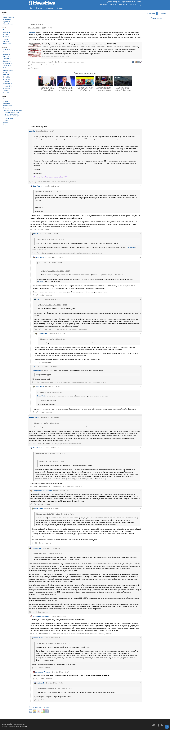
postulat (32, 131)
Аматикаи (73, 182)
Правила (163, 13)
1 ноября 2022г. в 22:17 (60, 672)
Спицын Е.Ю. (7, 81)
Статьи (6, 120)
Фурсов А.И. (7, 88)
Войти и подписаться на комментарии (71, 62)
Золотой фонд (7, 15)
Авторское (49, 8)
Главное (39, 8)
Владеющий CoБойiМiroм (75, 253)
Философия (6, 32)
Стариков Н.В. (7, 84)
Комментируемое (8, 17)
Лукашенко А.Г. (8, 70)
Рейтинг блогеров (8, 24)
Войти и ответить (44, 182)
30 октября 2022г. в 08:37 (51, 186)
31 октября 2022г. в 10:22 (51, 299)
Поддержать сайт (157, 18)
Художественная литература (13, 110)
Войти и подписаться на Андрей (41, 62)
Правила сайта (7, 724)
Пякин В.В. (6, 79)
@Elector (40, 263)
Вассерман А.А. (8, 52)
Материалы (133, 4)
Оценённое (6, 21)
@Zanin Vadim (41, 239)
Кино (4, 99)
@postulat (38, 191)
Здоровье (6, 41)
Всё (31, 8)
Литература (6, 108)
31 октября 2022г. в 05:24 (49, 234)
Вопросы (60, 8)
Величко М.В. (7, 54)
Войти (139, 1)
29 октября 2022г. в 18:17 (45, 131)
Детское (5, 122)
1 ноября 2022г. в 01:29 (46, 367)
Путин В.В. (6, 77)
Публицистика (8, 118)
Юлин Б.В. (6, 93)
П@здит (131, 247)
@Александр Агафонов (45, 643)
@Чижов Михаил (41, 453)
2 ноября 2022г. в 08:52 (52, 508)
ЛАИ (4, 68)
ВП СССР (6, 56)
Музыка (5, 101)
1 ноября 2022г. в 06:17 (53, 386)
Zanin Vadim (36, 186)
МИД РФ (5, 72)
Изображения (7, 106)
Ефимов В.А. (7, 61)
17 (45, 28)
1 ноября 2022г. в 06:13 (49, 548)
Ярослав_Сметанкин (53, 65)
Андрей (32, 32)
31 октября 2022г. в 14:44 (51, 448)
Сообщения (112, 4)
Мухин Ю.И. (7, 75)
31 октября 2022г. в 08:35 (54, 257)
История (5, 34)
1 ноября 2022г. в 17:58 (61, 491)
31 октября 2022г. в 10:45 (56, 333)
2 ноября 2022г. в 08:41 (54, 683)
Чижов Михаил (96, 253)
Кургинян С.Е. (7, 65)
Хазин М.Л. (6, 90)
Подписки (103, 4)
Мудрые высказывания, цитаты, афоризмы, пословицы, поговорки (12, 114)
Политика (6, 37)
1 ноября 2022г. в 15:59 (58, 616)
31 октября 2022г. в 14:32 (50, 417)
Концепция (151, 13)
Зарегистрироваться (128, 1)
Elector (35, 234)
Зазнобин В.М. (7, 63)
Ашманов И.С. (7, 49)
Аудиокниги (6, 103)
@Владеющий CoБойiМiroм (46, 514)
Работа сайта (7, 43)
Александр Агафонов (39, 616)
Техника (5, 39)
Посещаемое (7, 19)
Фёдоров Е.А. (7, 86)
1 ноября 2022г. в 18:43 (52, 638)
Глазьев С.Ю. (7, 59)
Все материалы (19, 724)
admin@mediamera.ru (21, 726)
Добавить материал (113, 1)
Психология (6, 30)
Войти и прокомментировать (39, 707)
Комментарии (123, 4)
